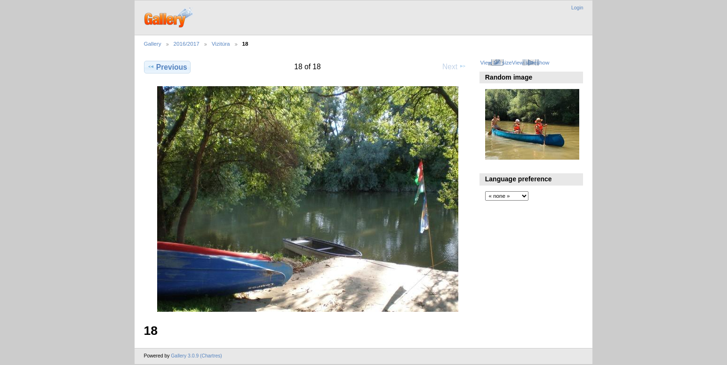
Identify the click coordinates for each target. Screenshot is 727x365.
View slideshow (531, 62)
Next (454, 66)
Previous (167, 67)
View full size (495, 62)
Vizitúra (221, 44)
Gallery (152, 44)
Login (577, 7)
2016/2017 (187, 44)
